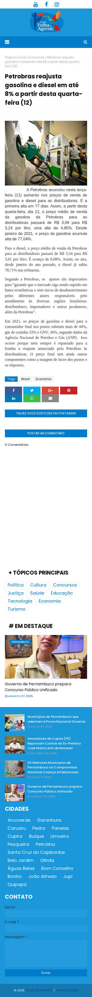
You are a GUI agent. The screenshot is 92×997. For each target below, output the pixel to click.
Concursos (65, 585)
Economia (36, 57)
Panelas (60, 828)
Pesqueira (18, 844)
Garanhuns (49, 820)
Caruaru (17, 828)
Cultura (38, 585)
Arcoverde (19, 820)
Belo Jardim (21, 860)
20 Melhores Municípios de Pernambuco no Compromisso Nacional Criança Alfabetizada (52, 767)
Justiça (16, 593)
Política (16, 585)
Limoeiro (60, 836)
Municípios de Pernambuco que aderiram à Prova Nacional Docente (56, 719)
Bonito (15, 876)
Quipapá (17, 884)
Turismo (17, 609)
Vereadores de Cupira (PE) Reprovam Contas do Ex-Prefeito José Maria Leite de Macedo (54, 743)
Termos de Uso (67, 990)
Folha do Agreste (39, 990)
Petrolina (45, 844)
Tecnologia (20, 601)
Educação (62, 593)
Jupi (67, 876)
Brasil (25, 379)
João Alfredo (42, 876)
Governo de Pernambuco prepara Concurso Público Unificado (38, 687)
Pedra (38, 828)
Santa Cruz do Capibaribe (36, 852)
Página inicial (15, 57)
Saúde (37, 593)
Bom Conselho (57, 868)
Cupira (15, 836)
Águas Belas (21, 868)
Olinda (47, 860)
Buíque (36, 836)
